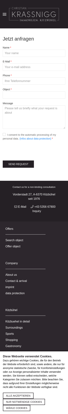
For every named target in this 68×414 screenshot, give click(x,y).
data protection (15, 293)
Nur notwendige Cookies (24, 401)
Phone (6, 75)
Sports (9, 333)
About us (11, 274)
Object (6, 89)
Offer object (12, 246)
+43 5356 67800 (43, 206)
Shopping (11, 339)
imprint (9, 287)
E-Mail (6, 61)
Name (6, 47)
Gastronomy (13, 346)
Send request (18, 164)
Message (8, 103)
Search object (14, 240)
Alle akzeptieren (18, 395)
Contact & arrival (16, 280)
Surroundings (14, 327)
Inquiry (36, 211)
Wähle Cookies (16, 408)
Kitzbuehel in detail (17, 321)
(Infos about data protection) (35, 138)
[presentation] (30, 150)
